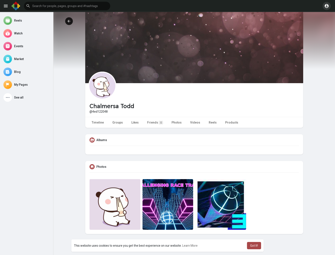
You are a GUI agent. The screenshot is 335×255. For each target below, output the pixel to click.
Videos (195, 122)
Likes (135, 122)
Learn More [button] (190, 245)
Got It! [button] (254, 245)
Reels (213, 122)
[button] (67, 6)
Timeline (98, 122)
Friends (155, 122)
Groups (117, 122)
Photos (177, 122)
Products (231, 122)
